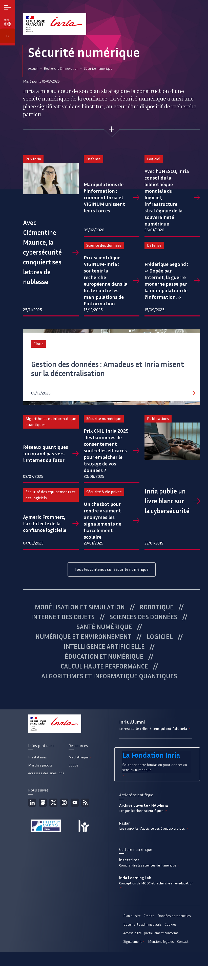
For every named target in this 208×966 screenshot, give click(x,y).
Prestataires (37, 757)
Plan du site (132, 916)
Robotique (157, 607)
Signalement (134, 941)
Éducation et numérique (104, 656)
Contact (183, 941)
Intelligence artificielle (104, 646)
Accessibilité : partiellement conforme (151, 933)
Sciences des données (143, 617)
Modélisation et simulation (80, 607)
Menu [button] (7, 7)
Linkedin (32, 803)
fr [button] (7, 36)
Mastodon (43, 803)
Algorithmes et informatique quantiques (109, 676)
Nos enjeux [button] (7, 22)
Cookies (171, 924)
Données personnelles (174, 916)
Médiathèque (80, 757)
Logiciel (160, 637)
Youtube (75, 803)
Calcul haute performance (104, 666)
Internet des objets (63, 617)
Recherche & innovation (61, 68)
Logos (73, 765)
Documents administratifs (142, 924)
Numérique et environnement (83, 637)
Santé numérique (104, 627)
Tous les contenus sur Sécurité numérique (112, 569)
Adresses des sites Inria (46, 773)
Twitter (53, 803)
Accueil (33, 68)
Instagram (64, 803)
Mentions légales (161, 941)
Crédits (149, 916)
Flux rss (85, 803)
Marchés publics (40, 765)
